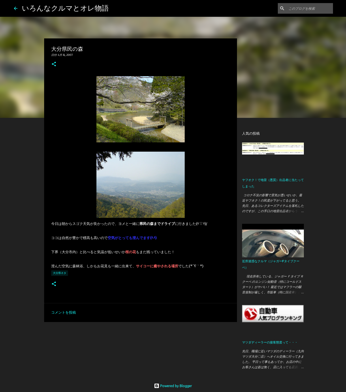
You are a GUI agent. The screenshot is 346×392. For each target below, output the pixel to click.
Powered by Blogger (173, 386)
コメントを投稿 (63, 312)
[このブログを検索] (310, 8)
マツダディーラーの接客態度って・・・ (270, 342)
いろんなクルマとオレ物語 (65, 8)
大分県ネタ (59, 272)
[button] (53, 64)
